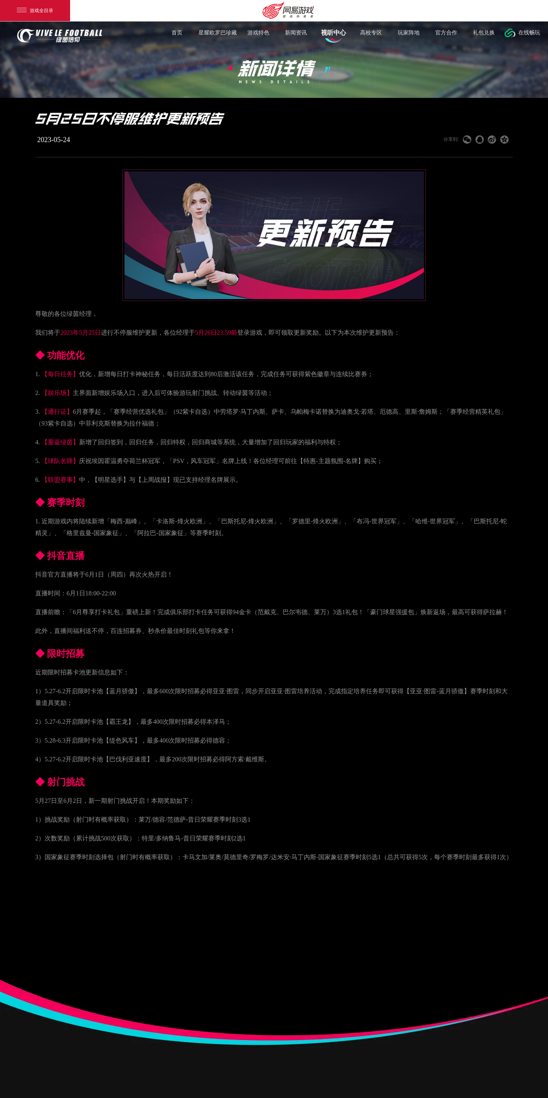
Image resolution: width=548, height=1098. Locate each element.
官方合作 (446, 36)
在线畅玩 (529, 36)
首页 (177, 36)
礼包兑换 (484, 36)
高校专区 (371, 36)
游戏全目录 (35, 10)
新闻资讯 (296, 36)
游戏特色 (258, 36)
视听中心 (333, 36)
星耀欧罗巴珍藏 (217, 36)
